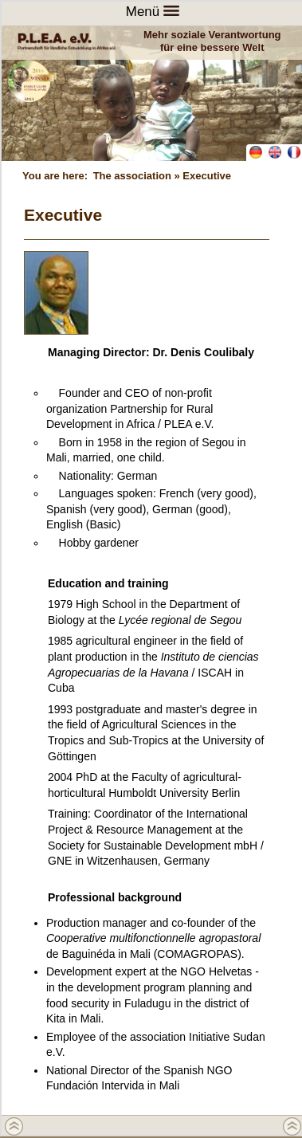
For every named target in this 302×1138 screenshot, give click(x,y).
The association (132, 176)
